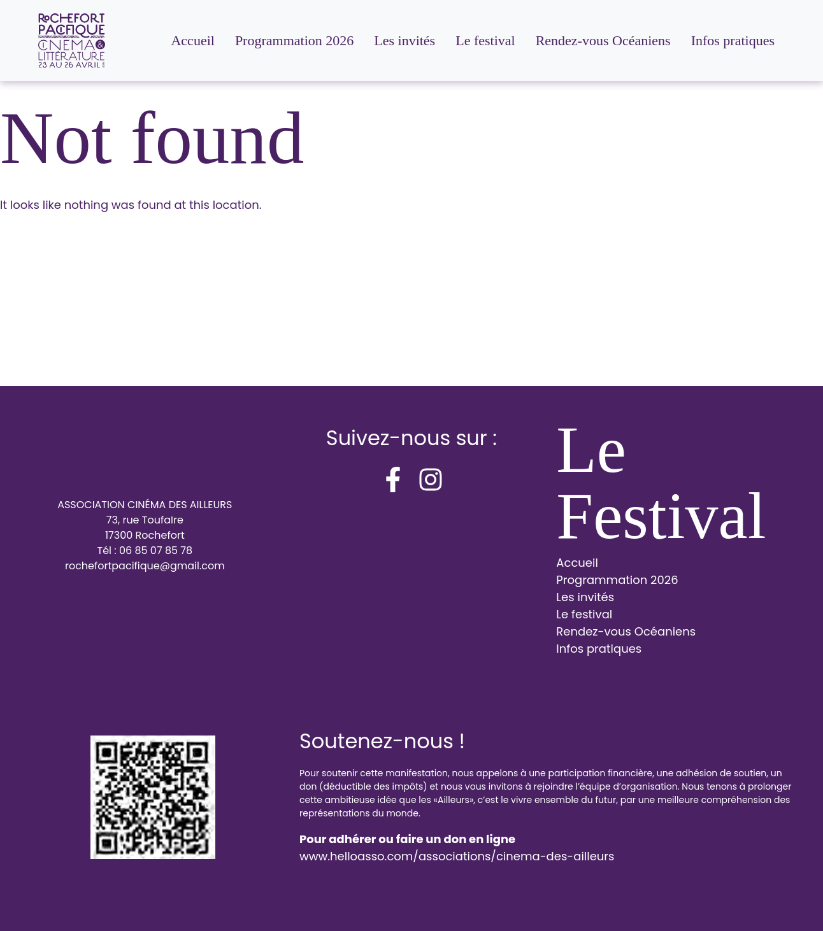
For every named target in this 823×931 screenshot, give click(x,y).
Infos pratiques (598, 649)
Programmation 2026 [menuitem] (294, 40)
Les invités (585, 597)
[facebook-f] (393, 479)
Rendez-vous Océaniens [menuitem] (603, 40)
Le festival (584, 614)
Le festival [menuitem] (485, 40)
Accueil (577, 563)
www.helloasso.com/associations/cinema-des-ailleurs (456, 856)
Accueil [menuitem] (192, 40)
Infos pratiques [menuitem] (733, 40)
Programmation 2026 (617, 580)
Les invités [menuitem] (404, 40)
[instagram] (431, 479)
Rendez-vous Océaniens (626, 631)
